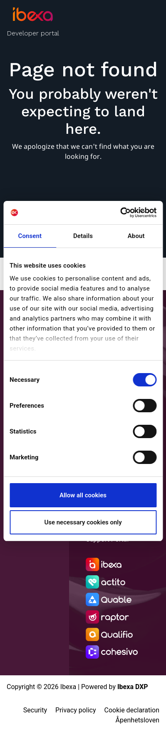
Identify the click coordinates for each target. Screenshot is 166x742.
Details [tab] (83, 236)
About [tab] (136, 236)
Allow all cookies (83, 495)
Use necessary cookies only (82, 522)
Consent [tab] (30, 236)
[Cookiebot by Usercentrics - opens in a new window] (120, 212)
